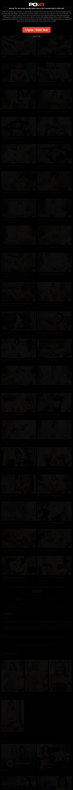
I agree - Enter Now (36, 29)
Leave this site (36, 36)
